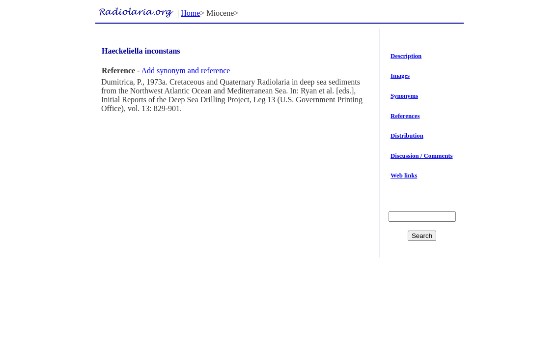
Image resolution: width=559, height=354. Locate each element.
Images (400, 75)
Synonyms (404, 95)
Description (406, 56)
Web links (404, 175)
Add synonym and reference (185, 70)
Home (190, 13)
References (405, 116)
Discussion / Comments (422, 155)
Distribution (407, 135)
